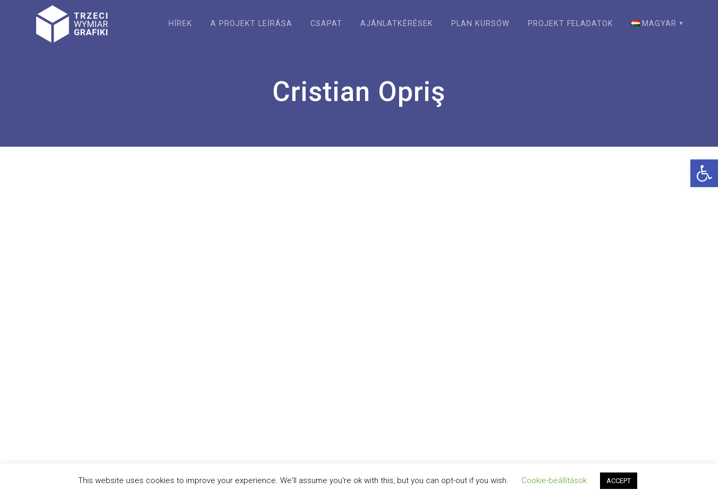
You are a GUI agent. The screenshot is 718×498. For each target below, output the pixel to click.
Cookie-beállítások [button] (554, 480)
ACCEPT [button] (618, 481)
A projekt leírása (251, 23)
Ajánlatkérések (396, 23)
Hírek (180, 23)
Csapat (326, 23)
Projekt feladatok (570, 23)
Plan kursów (480, 23)
